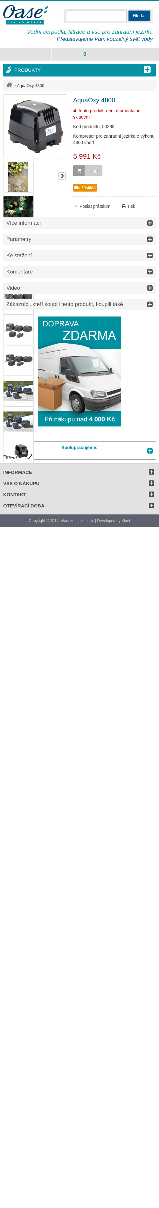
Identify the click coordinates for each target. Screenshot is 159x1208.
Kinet (125, 521)
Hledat (139, 15)
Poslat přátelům (92, 206)
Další (62, 176)
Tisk (128, 206)
